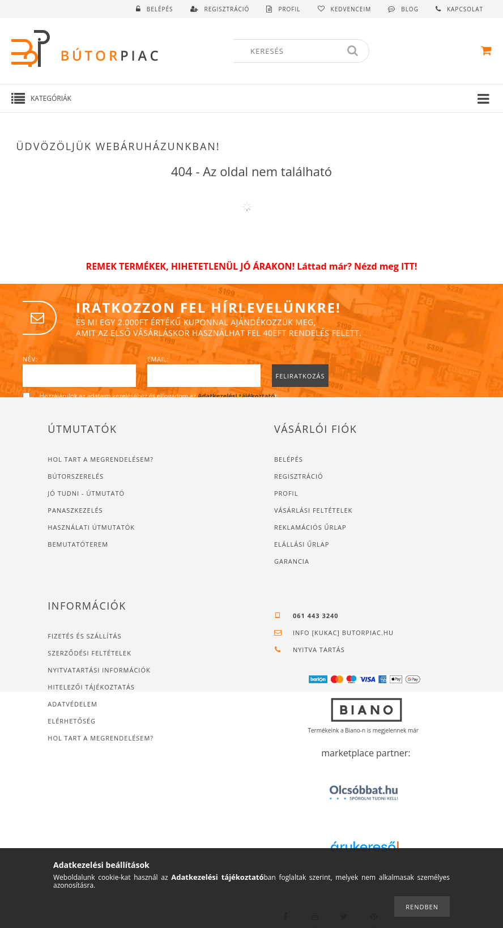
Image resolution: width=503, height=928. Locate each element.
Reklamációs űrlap (310, 527)
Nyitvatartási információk (99, 670)
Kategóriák (51, 98)
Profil (286, 493)
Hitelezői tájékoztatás (91, 687)
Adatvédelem (72, 704)
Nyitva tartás (319, 649)
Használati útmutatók (91, 527)
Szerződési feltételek (89, 653)
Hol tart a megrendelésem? (102, 459)
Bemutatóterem (78, 544)
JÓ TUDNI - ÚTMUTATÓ (86, 493)
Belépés (160, 9)
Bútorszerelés (76, 476)
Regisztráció (298, 476)
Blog (410, 9)
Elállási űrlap (301, 544)
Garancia (291, 561)
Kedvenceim (351, 9)
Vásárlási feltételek (313, 510)
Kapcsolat (465, 9)
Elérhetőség (72, 721)
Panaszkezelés (75, 510)
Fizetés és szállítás (84, 636)
